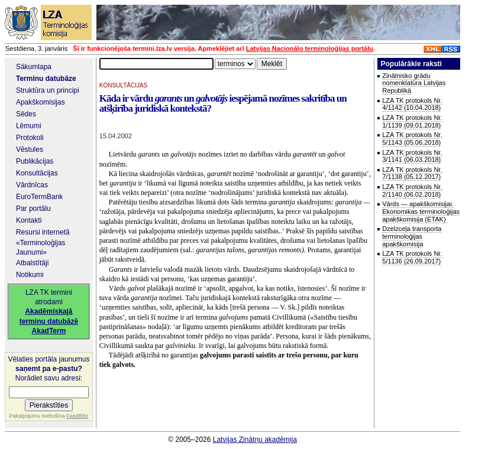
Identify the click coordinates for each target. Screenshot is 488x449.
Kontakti (28, 220)
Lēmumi (28, 126)
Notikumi (30, 275)
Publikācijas (34, 161)
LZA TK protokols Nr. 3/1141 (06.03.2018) (412, 156)
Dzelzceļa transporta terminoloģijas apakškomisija (411, 236)
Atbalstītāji (32, 263)
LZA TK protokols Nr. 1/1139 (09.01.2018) (412, 121)
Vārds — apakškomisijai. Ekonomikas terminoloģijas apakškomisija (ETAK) (421, 211)
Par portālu (33, 208)
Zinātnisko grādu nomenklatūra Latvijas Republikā (413, 83)
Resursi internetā (43, 232)
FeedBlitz (77, 416)
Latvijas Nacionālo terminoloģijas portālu (309, 48)
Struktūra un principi (47, 90)
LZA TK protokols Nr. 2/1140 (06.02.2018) (412, 190)
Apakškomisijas (40, 102)
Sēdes (26, 114)
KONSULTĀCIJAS (123, 85)
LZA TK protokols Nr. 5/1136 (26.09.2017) (412, 257)
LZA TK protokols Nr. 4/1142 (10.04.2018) (412, 104)
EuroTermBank (39, 197)
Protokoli (30, 138)
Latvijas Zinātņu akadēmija (255, 439)
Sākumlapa (33, 67)
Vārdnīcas (32, 185)
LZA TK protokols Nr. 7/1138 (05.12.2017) (412, 173)
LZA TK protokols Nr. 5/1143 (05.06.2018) (412, 138)
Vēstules (29, 149)
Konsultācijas (37, 173)
